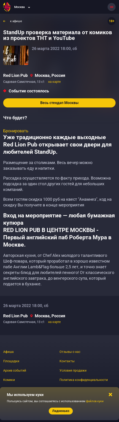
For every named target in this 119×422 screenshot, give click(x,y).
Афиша (8, 352)
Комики (9, 380)
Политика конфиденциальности (84, 380)
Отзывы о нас (70, 352)
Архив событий (14, 370)
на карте (54, 81)
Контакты (67, 361)
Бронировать (15, 130)
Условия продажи (73, 370)
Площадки (11, 361)
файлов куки (95, 401)
